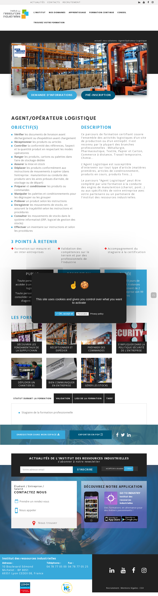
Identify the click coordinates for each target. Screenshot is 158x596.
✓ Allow (128, 468)
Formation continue (101, 12)
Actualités (37, 2)
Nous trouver (44, 523)
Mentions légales (129, 588)
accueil (97, 40)
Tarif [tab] (109, 398)
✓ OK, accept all (64, 313)
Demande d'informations (52, 95)
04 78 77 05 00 (57, 566)
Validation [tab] (63, 398)
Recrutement (71, 2)
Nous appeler (25, 510)
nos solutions (110, 40)
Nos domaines (57, 12)
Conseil (121, 12)
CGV (142, 588)
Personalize (82, 314)
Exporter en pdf (90, 435)
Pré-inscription (98, 95)
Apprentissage (77, 12)
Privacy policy (97, 313)
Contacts (53, 2)
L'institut (40, 12)
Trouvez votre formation (49, 22)
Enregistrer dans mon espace (38, 435)
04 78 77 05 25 (78, 566)
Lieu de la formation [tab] (88, 398)
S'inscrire (85, 469)
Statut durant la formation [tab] (32, 398)
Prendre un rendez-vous (31, 501)
